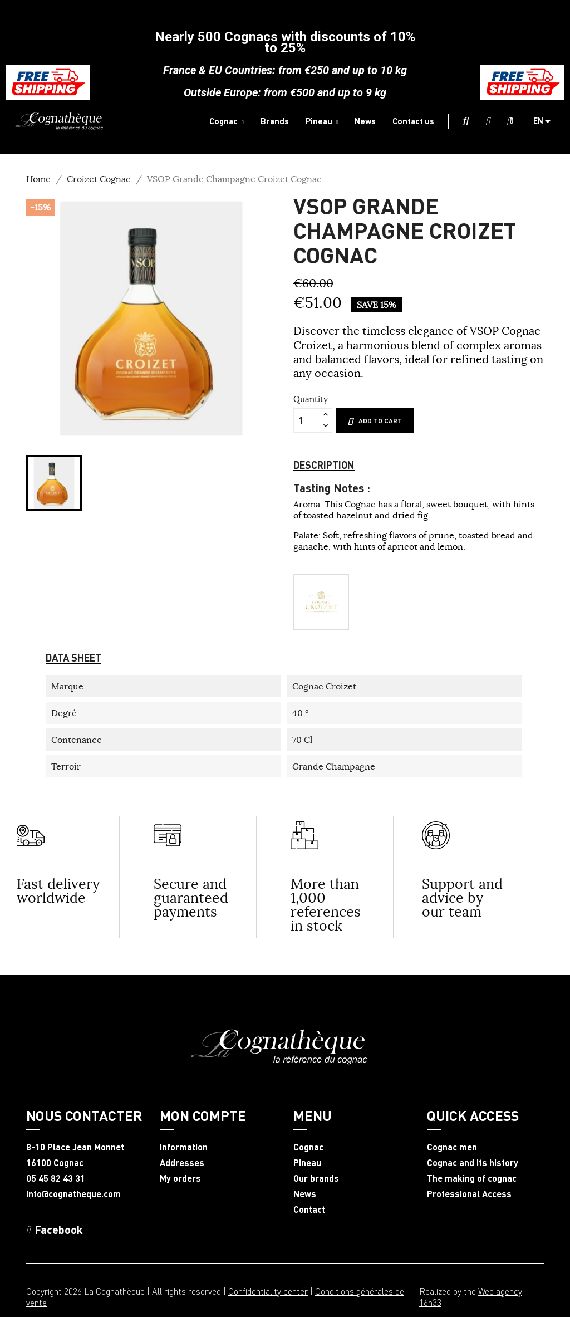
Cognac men (452, 1147)
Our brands (316, 1178)
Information (184, 1147)
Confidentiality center (268, 1291)
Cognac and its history (472, 1162)
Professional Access (469, 1194)
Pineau (307, 1162)
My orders (180, 1178)
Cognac (308, 1147)
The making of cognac (472, 1178)
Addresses (182, 1162)
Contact (309, 1209)
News (304, 1194)
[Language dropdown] (546, 121)
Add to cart (374, 421)
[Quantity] (306, 420)
